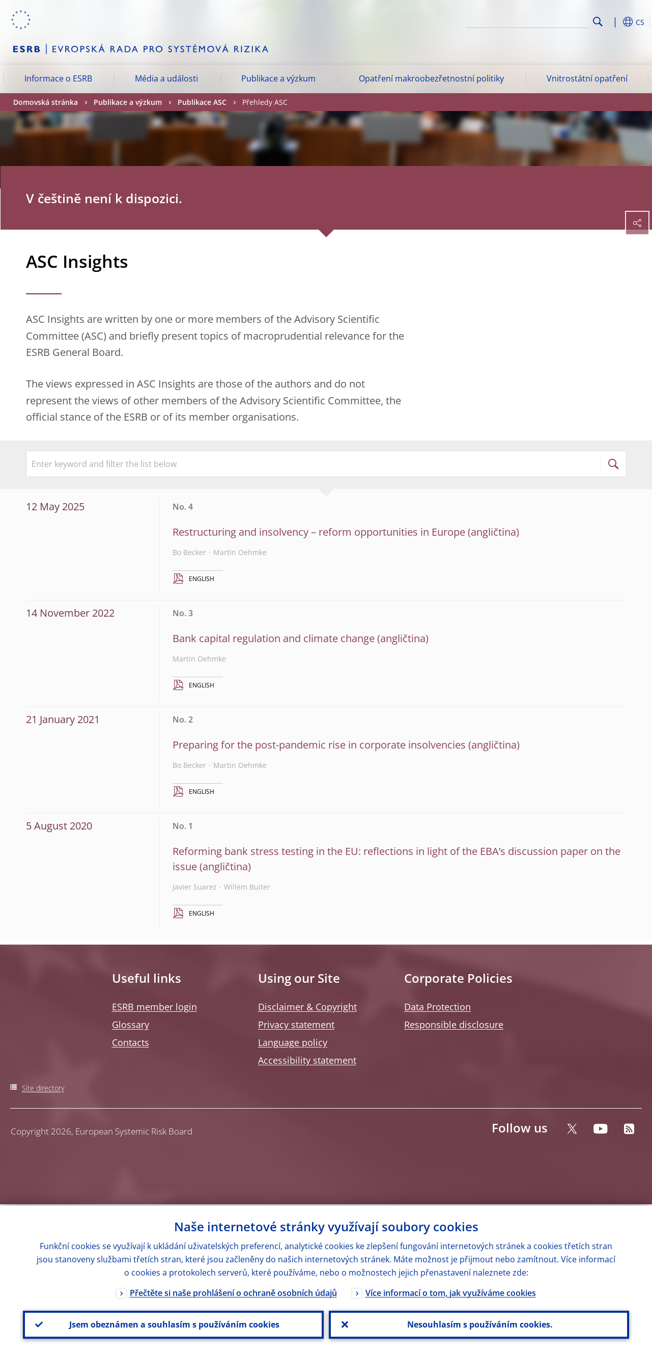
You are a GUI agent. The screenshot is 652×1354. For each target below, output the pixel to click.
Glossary (130, 1024)
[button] (613, 22)
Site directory (43, 1088)
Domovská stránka (45, 102)
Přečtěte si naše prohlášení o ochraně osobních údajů (233, 1291)
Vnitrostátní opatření (587, 78)
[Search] (538, 20)
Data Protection (437, 1007)
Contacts (130, 1042)
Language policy (292, 1042)
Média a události (166, 78)
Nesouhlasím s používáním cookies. (479, 1324)
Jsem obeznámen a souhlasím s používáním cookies (173, 1324)
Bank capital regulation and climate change (274, 638)
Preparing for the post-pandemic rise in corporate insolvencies (319, 745)
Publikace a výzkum (278, 78)
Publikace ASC (202, 102)
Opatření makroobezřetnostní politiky (431, 78)
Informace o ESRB (58, 78)
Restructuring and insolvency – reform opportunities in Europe (319, 532)
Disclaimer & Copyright (307, 1007)
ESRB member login (154, 1007)
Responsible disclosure (453, 1024)
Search (597, 22)
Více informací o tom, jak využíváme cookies (450, 1291)
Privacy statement (296, 1024)
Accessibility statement (307, 1060)
